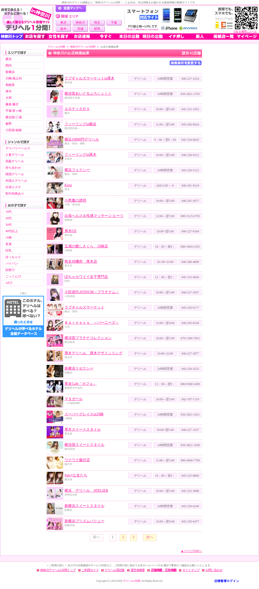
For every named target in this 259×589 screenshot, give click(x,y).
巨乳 (8, 250)
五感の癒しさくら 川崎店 (86, 246)
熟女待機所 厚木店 (80, 261)
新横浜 (10, 72)
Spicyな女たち (75, 475)
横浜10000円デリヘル (81, 139)
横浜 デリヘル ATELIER (86, 490)
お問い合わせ (213, 570)
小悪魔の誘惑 (75, 200)
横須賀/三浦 (13, 117)
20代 (8, 218)
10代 (8, 211)
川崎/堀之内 (13, 78)
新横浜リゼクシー (78, 368)
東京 (63, 22)
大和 (8, 98)
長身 (8, 244)
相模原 (10, 85)
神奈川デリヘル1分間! (83, 46)
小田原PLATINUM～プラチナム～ (91, 292)
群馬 (97, 29)
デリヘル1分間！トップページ (71, 8)
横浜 (8, 59)
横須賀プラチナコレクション (88, 338)
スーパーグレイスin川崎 (84, 414)
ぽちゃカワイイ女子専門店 (86, 277)
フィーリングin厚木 (80, 155)
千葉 (114, 22)
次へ (149, 537)
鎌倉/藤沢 (12, 104)
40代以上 (11, 231)
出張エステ (13, 187)
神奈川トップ (11, 36)
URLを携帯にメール (245, 31)
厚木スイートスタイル (82, 429)
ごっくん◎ (13, 276)
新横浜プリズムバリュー (84, 521)
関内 (8, 65)
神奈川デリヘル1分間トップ (58, 570)
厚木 (8, 91)
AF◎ (8, 283)
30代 (8, 224)
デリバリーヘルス (17, 148)
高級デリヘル (14, 161)
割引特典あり (14, 193)
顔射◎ (10, 270)
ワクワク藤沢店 (77, 460)
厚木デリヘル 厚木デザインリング (93, 353)
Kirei (68, 185)
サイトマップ (190, 570)
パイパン (11, 263)
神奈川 (80, 22)
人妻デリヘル (14, 155)
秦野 (8, 124)
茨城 (80, 29)
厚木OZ (70, 231)
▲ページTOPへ (191, 551)
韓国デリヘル (14, 174)
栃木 (63, 29)
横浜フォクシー (77, 170)
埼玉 (97, 22)
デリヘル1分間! (57, 46)
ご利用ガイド (90, 570)
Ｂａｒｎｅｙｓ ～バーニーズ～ (91, 323)
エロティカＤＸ (77, 109)
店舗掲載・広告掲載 (163, 570)
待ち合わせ (13, 168)
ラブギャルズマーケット (84, 307)
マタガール (73, 399)
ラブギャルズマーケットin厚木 (89, 78)
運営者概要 (138, 570)
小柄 (8, 237)
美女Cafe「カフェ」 (80, 384)
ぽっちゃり (13, 257)
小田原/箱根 (13, 130)
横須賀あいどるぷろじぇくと (88, 93)
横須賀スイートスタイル (84, 445)
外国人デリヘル (16, 180)
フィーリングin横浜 (80, 124)
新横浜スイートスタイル (84, 506)
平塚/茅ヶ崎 (13, 111)
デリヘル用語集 (115, 570)
